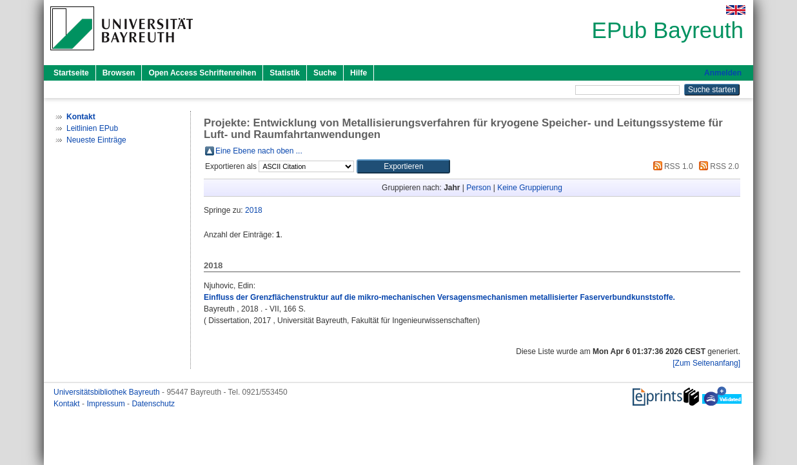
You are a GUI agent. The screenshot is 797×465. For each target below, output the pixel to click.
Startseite (71, 72)
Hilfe (358, 72)
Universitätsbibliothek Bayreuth (108, 392)
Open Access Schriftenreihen (202, 72)
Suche (325, 72)
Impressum (106, 403)
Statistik (285, 72)
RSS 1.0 (671, 166)
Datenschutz (153, 403)
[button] (403, 166)
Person (478, 187)
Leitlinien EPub (92, 128)
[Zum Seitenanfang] (706, 363)
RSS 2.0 (717, 166)
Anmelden (723, 72)
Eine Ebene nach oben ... (258, 150)
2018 (253, 210)
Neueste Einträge (96, 139)
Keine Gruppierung (529, 187)
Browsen (119, 72)
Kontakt (68, 403)
